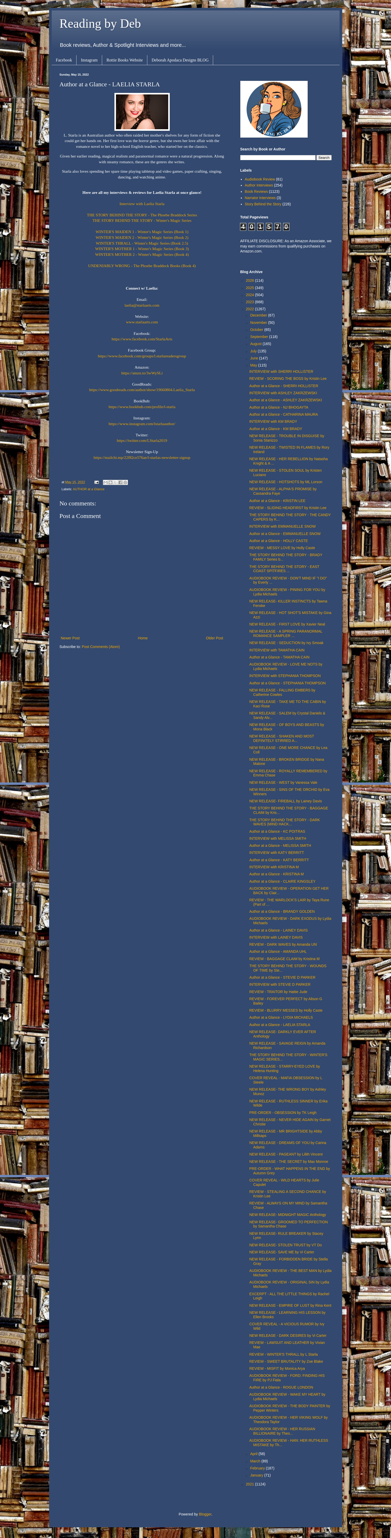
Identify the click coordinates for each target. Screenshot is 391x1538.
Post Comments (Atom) (101, 647)
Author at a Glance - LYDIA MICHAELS (281, 1017)
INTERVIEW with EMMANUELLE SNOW (282, 526)
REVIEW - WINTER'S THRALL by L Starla (283, 1354)
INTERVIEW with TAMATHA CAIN (276, 650)
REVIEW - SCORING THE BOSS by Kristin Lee (287, 378)
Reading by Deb (100, 23)
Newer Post (70, 638)
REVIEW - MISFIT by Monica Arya (277, 1368)
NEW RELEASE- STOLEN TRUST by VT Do (285, 1245)
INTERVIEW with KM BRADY (273, 421)
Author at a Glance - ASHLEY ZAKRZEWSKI (285, 400)
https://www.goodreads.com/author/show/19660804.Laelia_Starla (142, 389)
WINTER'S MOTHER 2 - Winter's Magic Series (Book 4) (142, 254)
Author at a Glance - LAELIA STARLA (279, 1025)
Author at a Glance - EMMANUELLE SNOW (284, 534)
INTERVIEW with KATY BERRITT (276, 852)
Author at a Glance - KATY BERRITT (279, 860)
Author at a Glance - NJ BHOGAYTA (278, 407)
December (259, 315)
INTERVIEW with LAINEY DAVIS (276, 937)
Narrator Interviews (260, 198)
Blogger (205, 1514)
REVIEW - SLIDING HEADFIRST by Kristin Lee (287, 508)
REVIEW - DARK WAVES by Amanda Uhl (283, 944)
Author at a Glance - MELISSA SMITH (280, 845)
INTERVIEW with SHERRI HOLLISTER (281, 371)
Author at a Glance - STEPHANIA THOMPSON (287, 683)
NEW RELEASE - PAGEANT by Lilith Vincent (286, 1154)
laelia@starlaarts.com (142, 305)
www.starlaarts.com (142, 322)
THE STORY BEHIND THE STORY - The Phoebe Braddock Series (142, 215)
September (259, 337)
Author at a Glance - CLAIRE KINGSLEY (282, 881)
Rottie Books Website (125, 60)
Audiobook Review (260, 179)
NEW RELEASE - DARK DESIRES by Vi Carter (287, 1335)
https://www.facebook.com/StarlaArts (142, 339)
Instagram (89, 60)
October (257, 330)
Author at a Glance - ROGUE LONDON (281, 1387)
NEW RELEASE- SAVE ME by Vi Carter (281, 1252)
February (258, 1468)
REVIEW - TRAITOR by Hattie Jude (278, 992)
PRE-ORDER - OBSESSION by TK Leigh (282, 1113)
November (259, 322)
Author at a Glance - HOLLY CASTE (278, 541)
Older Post (214, 638)
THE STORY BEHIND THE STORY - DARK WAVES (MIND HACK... (284, 822)
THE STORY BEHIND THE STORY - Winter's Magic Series (141, 220)
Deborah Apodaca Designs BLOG (180, 60)
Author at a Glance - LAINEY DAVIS (278, 930)
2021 (250, 1484)
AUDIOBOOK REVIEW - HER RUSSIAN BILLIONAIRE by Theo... (282, 1431)
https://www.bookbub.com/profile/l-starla (142, 406)
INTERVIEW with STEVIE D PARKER (279, 984)
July (254, 351)
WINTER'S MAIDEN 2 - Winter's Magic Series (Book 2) (142, 237)
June (254, 358)
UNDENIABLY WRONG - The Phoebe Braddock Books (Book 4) (142, 265)
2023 (250, 302)
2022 (250, 309)
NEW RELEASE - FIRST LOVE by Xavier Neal (287, 624)
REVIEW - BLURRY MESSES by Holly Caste (285, 1010)
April (254, 1454)
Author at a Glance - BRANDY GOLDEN (281, 911)
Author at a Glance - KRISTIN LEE (277, 501)
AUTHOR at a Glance (88, 489)
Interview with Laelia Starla (141, 203)
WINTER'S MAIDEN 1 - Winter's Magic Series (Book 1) (142, 231)
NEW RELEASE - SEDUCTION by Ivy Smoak (286, 643)
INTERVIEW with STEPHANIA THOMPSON (284, 676)
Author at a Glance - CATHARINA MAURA (283, 414)
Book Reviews (256, 191)
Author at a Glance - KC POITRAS (277, 831)
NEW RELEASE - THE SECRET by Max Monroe (288, 1161)
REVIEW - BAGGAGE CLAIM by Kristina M (284, 959)
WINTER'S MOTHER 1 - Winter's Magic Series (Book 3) (142, 248)
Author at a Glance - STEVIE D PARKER (282, 977)
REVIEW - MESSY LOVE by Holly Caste (282, 548)
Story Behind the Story (263, 204)
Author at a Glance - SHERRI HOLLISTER (283, 386)
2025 (250, 288)
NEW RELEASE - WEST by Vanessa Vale (283, 782)
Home (143, 638)
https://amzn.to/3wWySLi (142, 373)
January (257, 1475)
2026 (250, 280)
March (255, 1461)
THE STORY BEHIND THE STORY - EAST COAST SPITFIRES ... (284, 569)
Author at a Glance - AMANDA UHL (277, 951)
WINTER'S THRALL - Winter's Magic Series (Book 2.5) (142, 243)
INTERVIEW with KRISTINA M (274, 867)
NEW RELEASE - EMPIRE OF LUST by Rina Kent (290, 1305)
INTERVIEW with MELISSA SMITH (277, 838)
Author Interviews (259, 185)
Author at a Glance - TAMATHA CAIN (279, 657)
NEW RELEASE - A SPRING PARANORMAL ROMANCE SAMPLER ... (285, 633)
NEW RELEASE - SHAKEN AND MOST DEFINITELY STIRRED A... (281, 738)
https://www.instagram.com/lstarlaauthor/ (142, 423)
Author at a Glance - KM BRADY (275, 429)
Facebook (64, 60)
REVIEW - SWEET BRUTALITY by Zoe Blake (286, 1361)
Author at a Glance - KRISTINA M (276, 874)
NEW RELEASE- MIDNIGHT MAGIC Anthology (287, 1215)
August (256, 344)
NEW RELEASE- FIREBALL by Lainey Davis (285, 801)
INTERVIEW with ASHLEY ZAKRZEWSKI (283, 393)
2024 (250, 295)
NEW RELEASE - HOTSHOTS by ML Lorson (285, 482)
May (254, 365)
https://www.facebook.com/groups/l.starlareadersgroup (142, 356)
